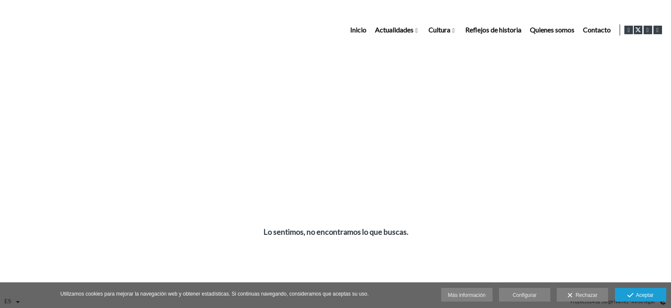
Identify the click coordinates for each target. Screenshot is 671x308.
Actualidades (392, 30)
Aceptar (640, 295)
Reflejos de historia (491, 30)
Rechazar (582, 295)
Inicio (356, 30)
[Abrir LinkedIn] (657, 30)
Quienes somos (550, 30)
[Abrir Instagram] (648, 30)
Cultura (437, 30)
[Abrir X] (638, 30)
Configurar (525, 295)
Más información (467, 295)
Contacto (595, 30)
